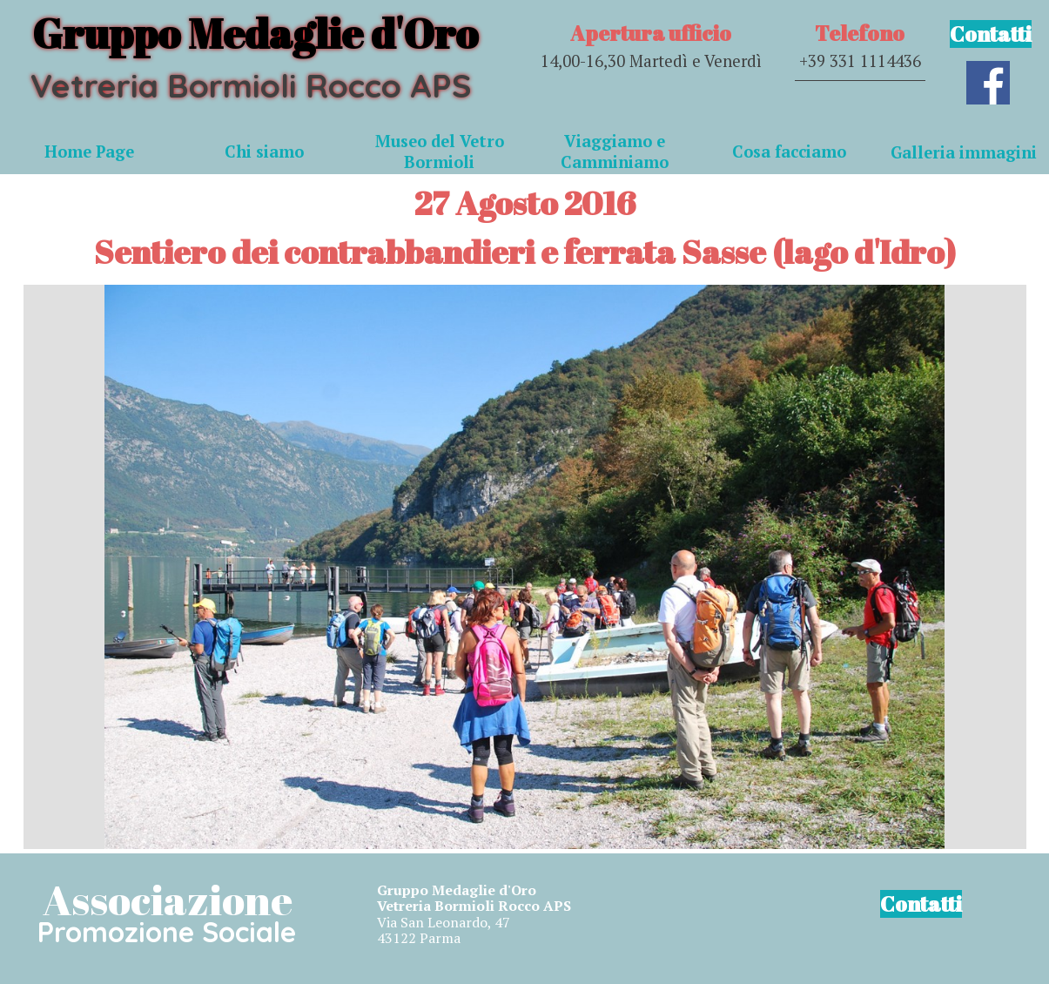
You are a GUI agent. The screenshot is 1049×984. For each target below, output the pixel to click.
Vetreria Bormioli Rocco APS (250, 85)
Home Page (89, 151)
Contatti (991, 34)
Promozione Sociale (166, 931)
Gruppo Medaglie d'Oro (255, 32)
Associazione (168, 899)
